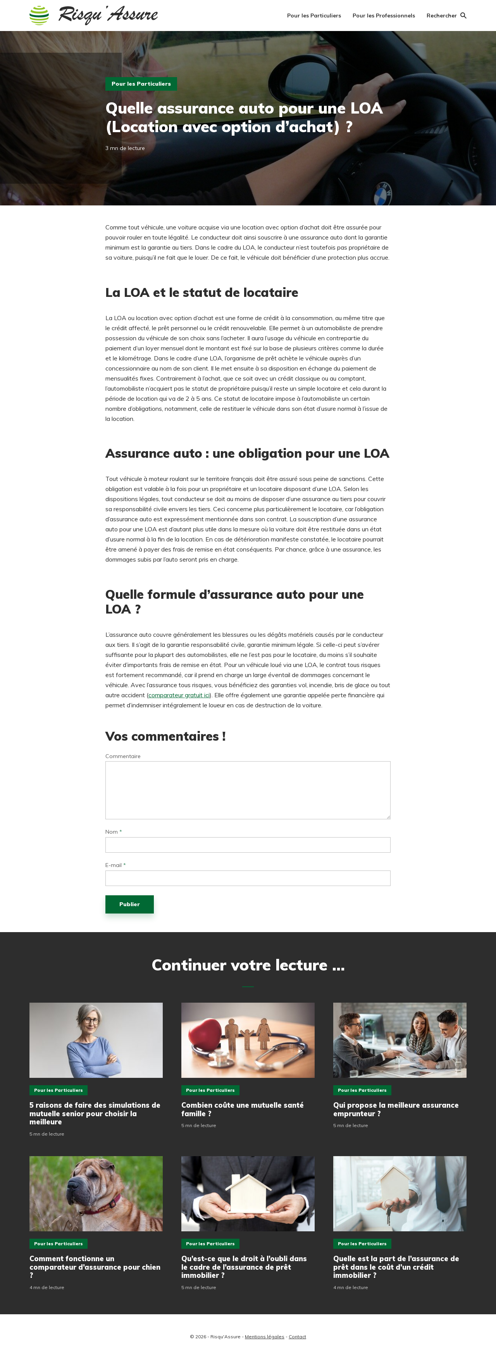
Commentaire (123, 756)
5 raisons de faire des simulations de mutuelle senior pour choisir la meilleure (94, 1113)
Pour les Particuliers (314, 15)
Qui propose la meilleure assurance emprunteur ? (396, 1109)
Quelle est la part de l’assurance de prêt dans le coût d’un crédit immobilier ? (396, 1267)
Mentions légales (264, 1336)
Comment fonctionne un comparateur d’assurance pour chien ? (94, 1267)
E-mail (115, 865)
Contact (297, 1336)
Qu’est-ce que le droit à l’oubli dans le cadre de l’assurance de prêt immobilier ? (244, 1267)
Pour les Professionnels (384, 15)
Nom (113, 832)
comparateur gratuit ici (179, 695)
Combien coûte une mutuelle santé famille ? (242, 1109)
